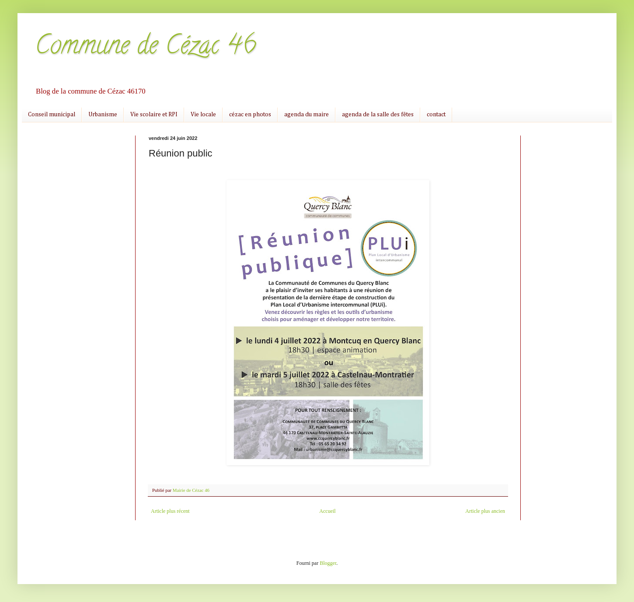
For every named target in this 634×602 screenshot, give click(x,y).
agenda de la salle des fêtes (378, 114)
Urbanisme (102, 114)
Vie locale (203, 114)
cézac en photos (250, 114)
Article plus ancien (485, 511)
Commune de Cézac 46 (145, 47)
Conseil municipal (51, 114)
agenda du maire (306, 114)
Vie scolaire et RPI (154, 114)
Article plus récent (170, 511)
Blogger (328, 563)
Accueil (327, 511)
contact (436, 114)
